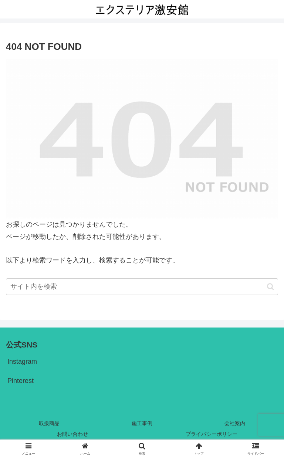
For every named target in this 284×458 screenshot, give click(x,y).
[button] (270, 286)
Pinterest (20, 380)
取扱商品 (49, 423)
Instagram (22, 361)
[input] (142, 286)
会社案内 (234, 423)
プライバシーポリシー (211, 434)
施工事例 (142, 423)
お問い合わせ (72, 434)
